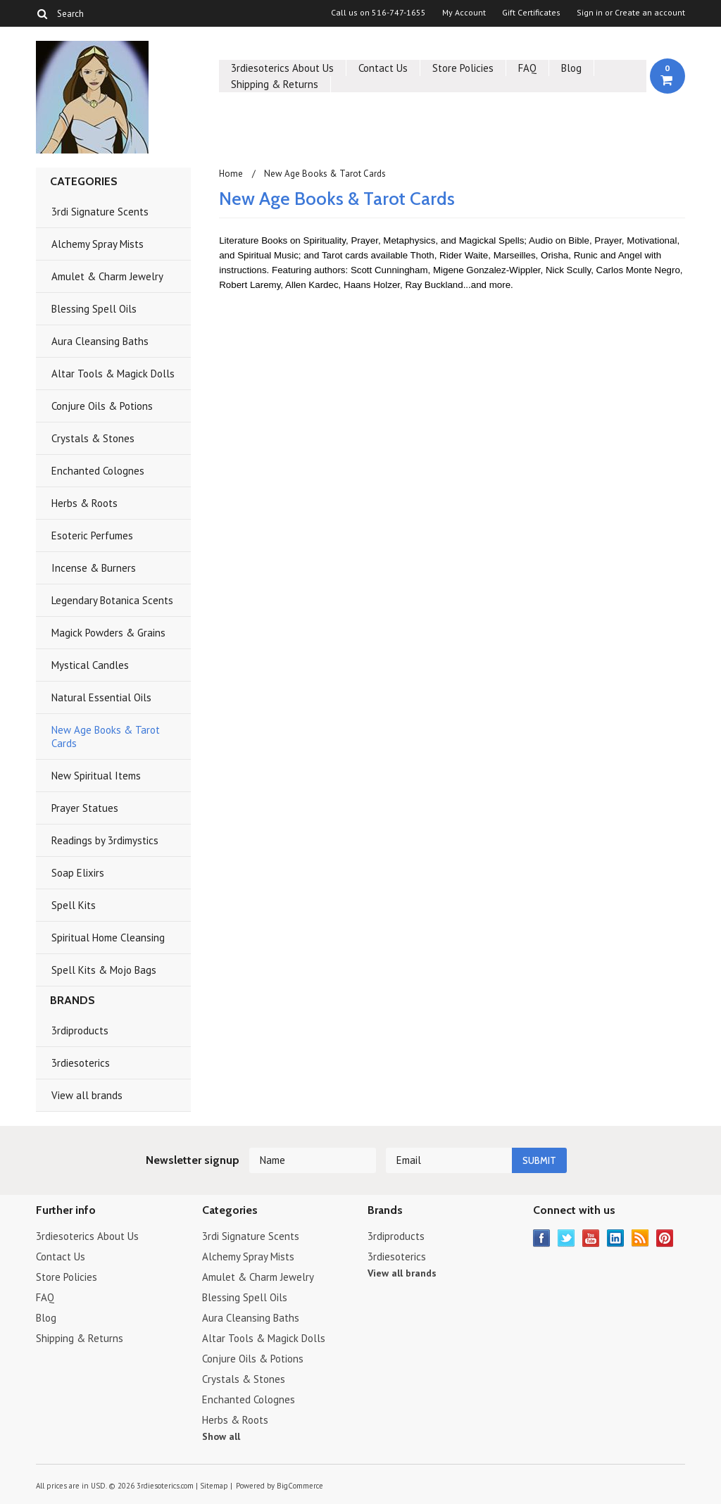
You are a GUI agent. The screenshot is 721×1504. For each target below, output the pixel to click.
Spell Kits (73, 905)
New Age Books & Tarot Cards (105, 736)
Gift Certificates (531, 13)
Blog (571, 68)
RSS (640, 1238)
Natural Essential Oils (101, 697)
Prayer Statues (84, 808)
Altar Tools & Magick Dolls (113, 373)
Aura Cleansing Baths (100, 341)
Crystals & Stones (92, 438)
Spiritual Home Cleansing (108, 937)
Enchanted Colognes (97, 470)
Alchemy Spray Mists (97, 244)
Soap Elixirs (77, 872)
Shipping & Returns (274, 84)
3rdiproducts (79, 1030)
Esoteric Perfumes (92, 535)
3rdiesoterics (80, 1063)
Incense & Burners (93, 568)
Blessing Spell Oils (94, 308)
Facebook (542, 1238)
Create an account (650, 13)
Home (231, 174)
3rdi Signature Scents (100, 211)
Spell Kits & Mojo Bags (103, 970)
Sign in (590, 13)
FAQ (527, 68)
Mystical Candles (90, 665)
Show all (221, 1436)
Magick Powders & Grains (108, 632)
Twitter (566, 1238)
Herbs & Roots (84, 503)
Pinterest (665, 1238)
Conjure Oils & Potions (102, 406)
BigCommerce (300, 1486)
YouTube (591, 1238)
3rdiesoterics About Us (282, 68)
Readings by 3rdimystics (104, 840)
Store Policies (463, 68)
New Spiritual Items (96, 775)
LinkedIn (616, 1238)
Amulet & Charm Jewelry (107, 276)
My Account (464, 13)
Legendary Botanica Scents (112, 600)
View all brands (87, 1095)
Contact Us (383, 68)
